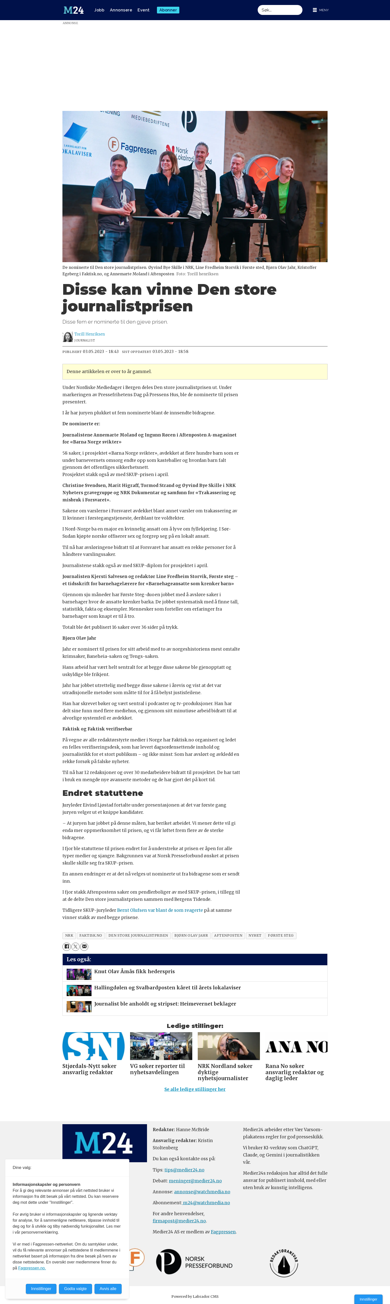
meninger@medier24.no (195, 1181)
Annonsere (121, 10)
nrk (69, 935)
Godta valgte (75, 1289)
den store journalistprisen (138, 935)
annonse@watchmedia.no (202, 1192)
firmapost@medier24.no (179, 1221)
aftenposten (228, 935)
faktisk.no (90, 935)
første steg (281, 935)
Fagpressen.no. (32, 1268)
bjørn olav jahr (191, 935)
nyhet (255, 935)
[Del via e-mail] (84, 947)
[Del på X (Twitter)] (75, 947)
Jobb (99, 10)
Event (144, 10)
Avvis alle (108, 1289)
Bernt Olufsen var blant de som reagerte (160, 910)
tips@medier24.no (184, 1170)
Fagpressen (223, 1232)
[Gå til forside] (74, 10)
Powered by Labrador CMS (195, 1296)
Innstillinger (368, 1299)
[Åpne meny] (320, 10)
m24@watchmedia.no (206, 1203)
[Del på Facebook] (66, 947)
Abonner (168, 10)
